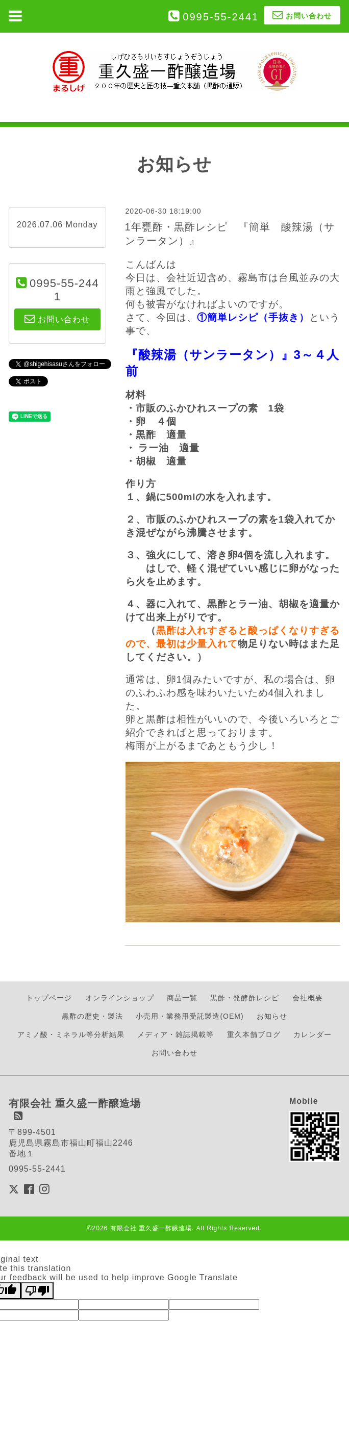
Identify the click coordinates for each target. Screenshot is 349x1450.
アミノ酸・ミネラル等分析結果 (70, 1034)
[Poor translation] (37, 1290)
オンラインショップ (119, 998)
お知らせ (272, 1016)
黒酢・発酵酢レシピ (244, 998)
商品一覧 (182, 998)
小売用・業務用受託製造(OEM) (189, 1016)
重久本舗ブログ (254, 1034)
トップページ (49, 998)
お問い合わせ (174, 1053)
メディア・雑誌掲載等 (175, 1034)
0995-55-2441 (221, 16)
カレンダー (312, 1034)
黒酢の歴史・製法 (92, 1016)
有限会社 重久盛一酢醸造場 (151, 1228)
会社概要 (307, 998)
